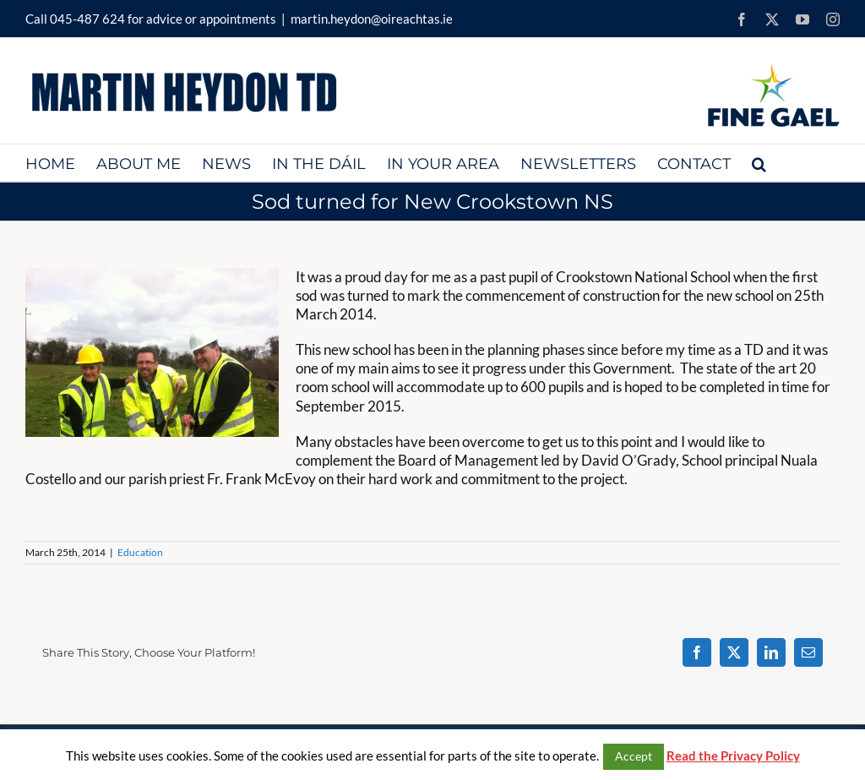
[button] (759, 163)
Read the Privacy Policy (733, 755)
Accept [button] (633, 756)
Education (140, 552)
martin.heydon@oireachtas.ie (372, 18)
